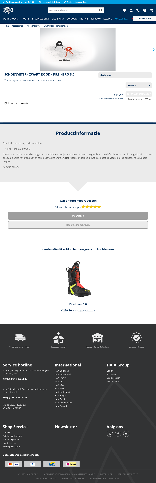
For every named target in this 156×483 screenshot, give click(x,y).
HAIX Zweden (61, 399)
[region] (78, 287)
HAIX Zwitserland (63, 374)
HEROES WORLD (114, 381)
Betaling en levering (12, 436)
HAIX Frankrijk (61, 377)
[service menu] (144, 18)
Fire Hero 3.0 (78, 304)
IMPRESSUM (106, 474)
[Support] (138, 10)
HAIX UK (58, 381)
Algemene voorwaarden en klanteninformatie (69, 474)
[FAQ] (144, 10)
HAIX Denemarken (63, 402)
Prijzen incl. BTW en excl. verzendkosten (111, 98)
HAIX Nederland (62, 392)
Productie (111, 374)
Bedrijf (110, 370)
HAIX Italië (59, 388)
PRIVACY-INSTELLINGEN (73, 478)
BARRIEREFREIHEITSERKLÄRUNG (105, 478)
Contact (6, 432)
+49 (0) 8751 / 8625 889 (15, 378)
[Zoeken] (101, 10)
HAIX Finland (61, 406)
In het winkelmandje (139, 94)
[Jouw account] (131, 10)
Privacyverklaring (46, 478)
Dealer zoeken (113, 377)
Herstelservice (9, 443)
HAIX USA (59, 385)
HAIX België (60, 395)
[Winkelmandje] (150, 10)
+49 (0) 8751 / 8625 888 (15, 397)
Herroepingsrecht (127, 474)
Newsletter (66, 426)
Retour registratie (11, 439)
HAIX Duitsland (62, 370)
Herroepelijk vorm (11, 446)
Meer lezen (78, 215)
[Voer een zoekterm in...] (73, 10)
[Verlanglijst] (124, 10)
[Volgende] (154, 49)
